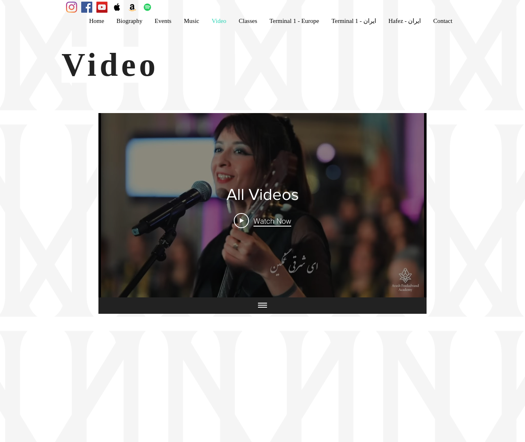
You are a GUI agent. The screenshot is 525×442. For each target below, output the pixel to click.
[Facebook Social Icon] (86, 7)
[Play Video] (262, 220)
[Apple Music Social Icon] (117, 7)
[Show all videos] (262, 305)
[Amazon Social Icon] (132, 7)
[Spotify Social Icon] (147, 7)
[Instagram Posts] (71, 7)
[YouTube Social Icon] (101, 7)
